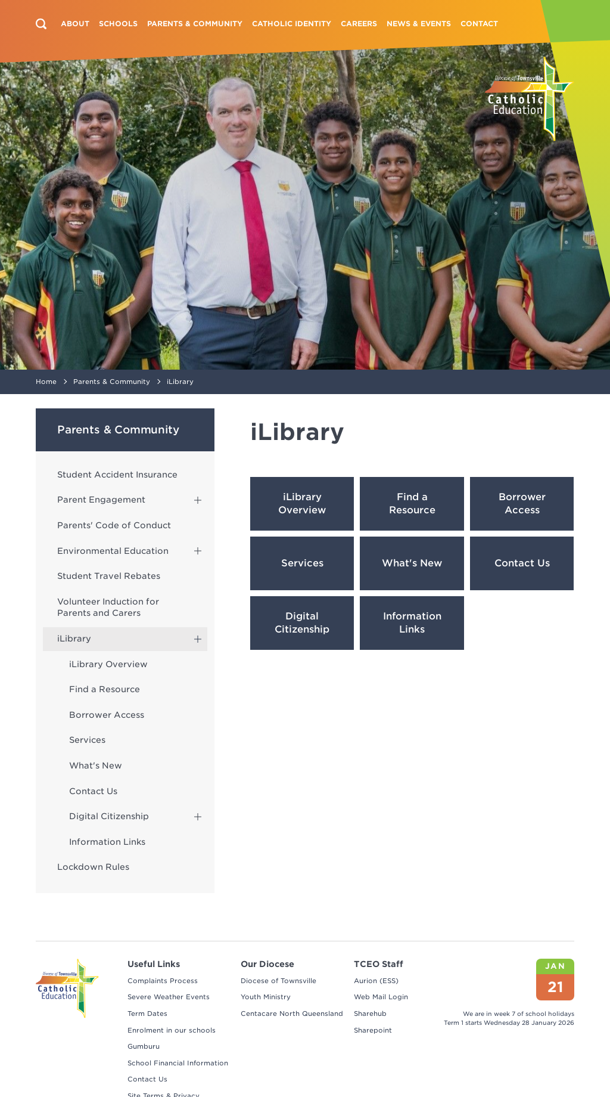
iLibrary (74, 638)
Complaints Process (162, 981)
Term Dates (147, 1013)
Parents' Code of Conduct (114, 525)
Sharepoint (373, 1030)
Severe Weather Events (168, 997)
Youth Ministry (266, 997)
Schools (118, 23)
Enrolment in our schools (171, 1030)
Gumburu (143, 1046)
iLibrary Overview (108, 664)
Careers (359, 23)
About (75, 23)
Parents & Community (194, 23)
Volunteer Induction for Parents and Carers (108, 607)
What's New (95, 765)
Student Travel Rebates (108, 576)
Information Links (107, 842)
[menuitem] (75, 24)
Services (87, 740)
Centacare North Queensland (292, 1013)
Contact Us (93, 791)
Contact (479, 23)
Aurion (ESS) (376, 981)
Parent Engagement (101, 499)
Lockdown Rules (93, 867)
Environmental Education (113, 551)
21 (555, 987)
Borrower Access (106, 715)
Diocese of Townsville (278, 981)
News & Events (419, 23)
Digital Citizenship (109, 816)
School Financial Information (177, 1063)
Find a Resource (104, 689)
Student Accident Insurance (117, 474)
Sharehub (370, 1013)
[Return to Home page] (529, 99)
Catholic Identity (291, 23)
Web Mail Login (381, 997)
